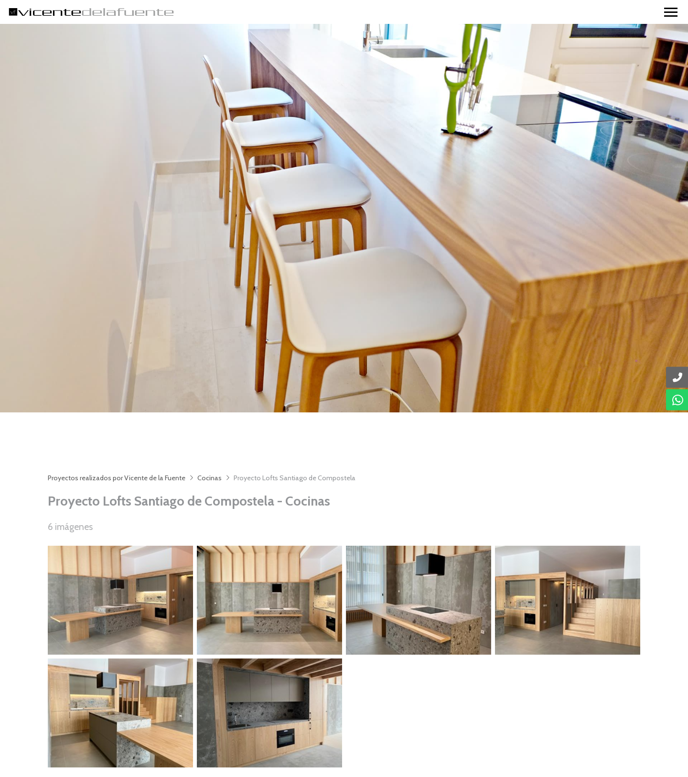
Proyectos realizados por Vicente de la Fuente (116, 478)
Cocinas (209, 478)
